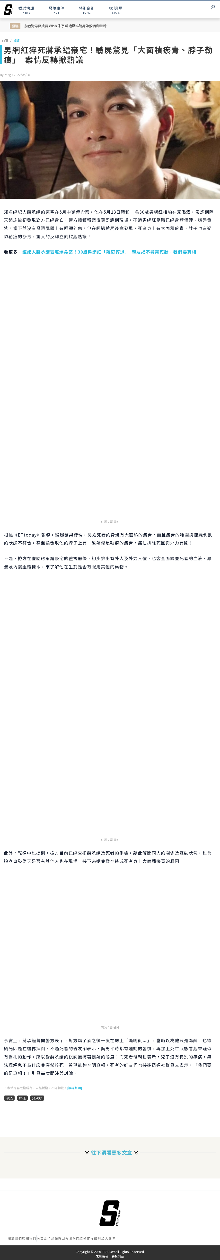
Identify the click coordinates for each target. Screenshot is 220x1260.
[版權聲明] (74, 1088)
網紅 (16, 40)
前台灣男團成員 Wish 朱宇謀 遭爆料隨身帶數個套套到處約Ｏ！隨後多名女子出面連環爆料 (68, 25)
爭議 (9, 1098)
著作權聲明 (92, 1238)
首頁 (5, 40)
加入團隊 (108, 1238)
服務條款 (76, 1238)
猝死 (22, 1098)
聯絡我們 (29, 1238)
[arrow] (8, 9)
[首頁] (110, 1213)
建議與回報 (60, 1238)
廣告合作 (44, 1238)
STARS (116, 9)
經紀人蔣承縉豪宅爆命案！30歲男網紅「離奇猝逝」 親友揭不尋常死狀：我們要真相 (109, 252)
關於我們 (15, 1238)
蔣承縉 (37, 1098)
